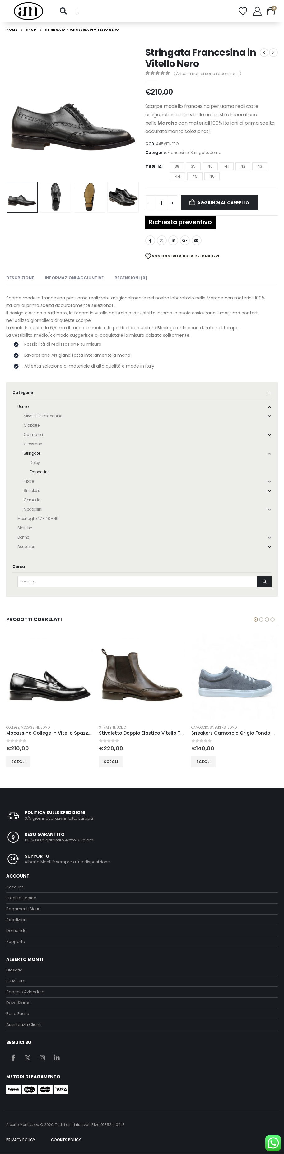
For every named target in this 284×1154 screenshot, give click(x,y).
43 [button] (259, 166)
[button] (63, 11)
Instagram (42, 1057)
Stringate (199, 152)
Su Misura (16, 981)
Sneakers (32, 490)
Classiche (33, 444)
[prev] (264, 52)
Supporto (15, 941)
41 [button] (227, 166)
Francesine (178, 152)
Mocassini (33, 509)
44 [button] (177, 176)
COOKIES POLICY (66, 1140)
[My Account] (257, 11)
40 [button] (210, 166)
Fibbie (29, 481)
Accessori (26, 546)
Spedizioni (16, 920)
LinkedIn (173, 240)
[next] (273, 52)
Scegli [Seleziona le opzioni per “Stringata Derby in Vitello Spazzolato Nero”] (14, 761)
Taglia (153, 167)
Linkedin (57, 1057)
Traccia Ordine (21, 898)
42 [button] (242, 166)
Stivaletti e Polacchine (43, 416)
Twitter (162, 240)
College (100, 727)
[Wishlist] (243, 11)
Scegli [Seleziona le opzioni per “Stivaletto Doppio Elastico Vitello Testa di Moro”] (199, 761)
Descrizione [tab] (20, 278)
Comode (32, 500)
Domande (16, 931)
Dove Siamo (18, 1003)
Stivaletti (195, 727)
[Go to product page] (45, 677)
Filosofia (14, 970)
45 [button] (195, 176)
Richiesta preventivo (180, 222)
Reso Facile (17, 1014)
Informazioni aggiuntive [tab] (74, 278)
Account (14, 887)
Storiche (24, 528)
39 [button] (193, 166)
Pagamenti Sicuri (23, 909)
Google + (185, 240)
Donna (23, 537)
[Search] (264, 581)
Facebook (150, 240)
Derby (35, 462)
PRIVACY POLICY (20, 1140)
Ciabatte (32, 425)
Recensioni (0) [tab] (130, 278)
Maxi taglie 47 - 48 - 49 (37, 518)
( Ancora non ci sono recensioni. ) (207, 73)
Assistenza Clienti (23, 1025)
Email (197, 240)
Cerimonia (33, 434)
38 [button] (177, 166)
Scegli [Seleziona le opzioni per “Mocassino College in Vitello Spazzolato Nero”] (106, 761)
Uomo (215, 152)
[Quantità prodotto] (161, 202)
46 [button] (212, 176)
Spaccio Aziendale (25, 992)
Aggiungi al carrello (223, 203)
